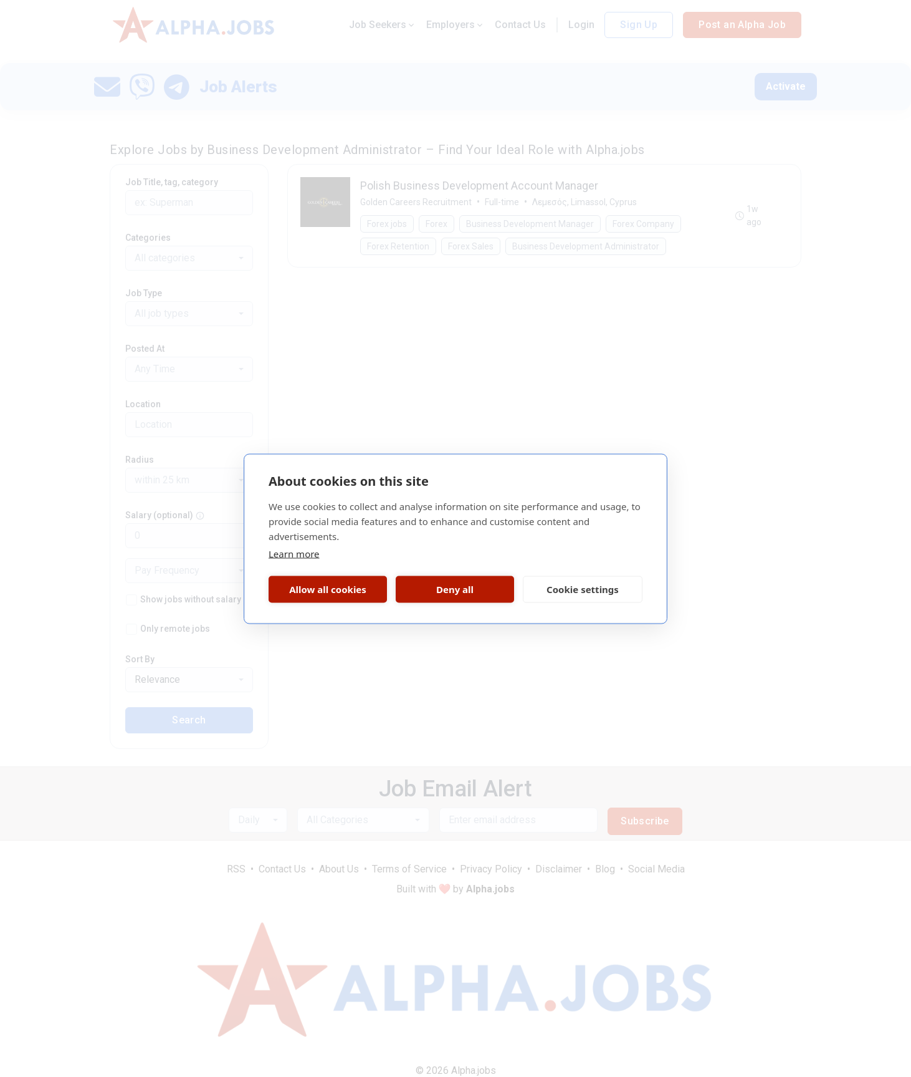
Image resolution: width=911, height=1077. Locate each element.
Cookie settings (582, 589)
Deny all (455, 589)
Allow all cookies (327, 589)
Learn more (294, 553)
